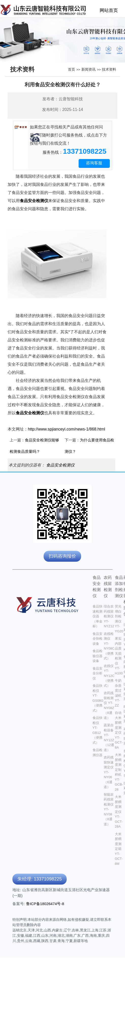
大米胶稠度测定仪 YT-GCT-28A (119, 811)
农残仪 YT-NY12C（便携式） (109, 676)
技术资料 (109, 69)
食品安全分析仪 (97, 673)
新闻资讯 (88, 69)
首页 (71, 69)
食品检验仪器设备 (97, 656)
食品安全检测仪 (60, 465)
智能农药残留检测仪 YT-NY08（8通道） (109, 809)
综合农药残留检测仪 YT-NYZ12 (109, 616)
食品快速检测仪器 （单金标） (97, 616)
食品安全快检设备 (97, 639)
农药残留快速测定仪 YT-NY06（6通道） (109, 772)
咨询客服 (94, 163)
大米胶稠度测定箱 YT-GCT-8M (119, 849)
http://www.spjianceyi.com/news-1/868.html (66, 429)
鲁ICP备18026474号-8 (45, 904)
